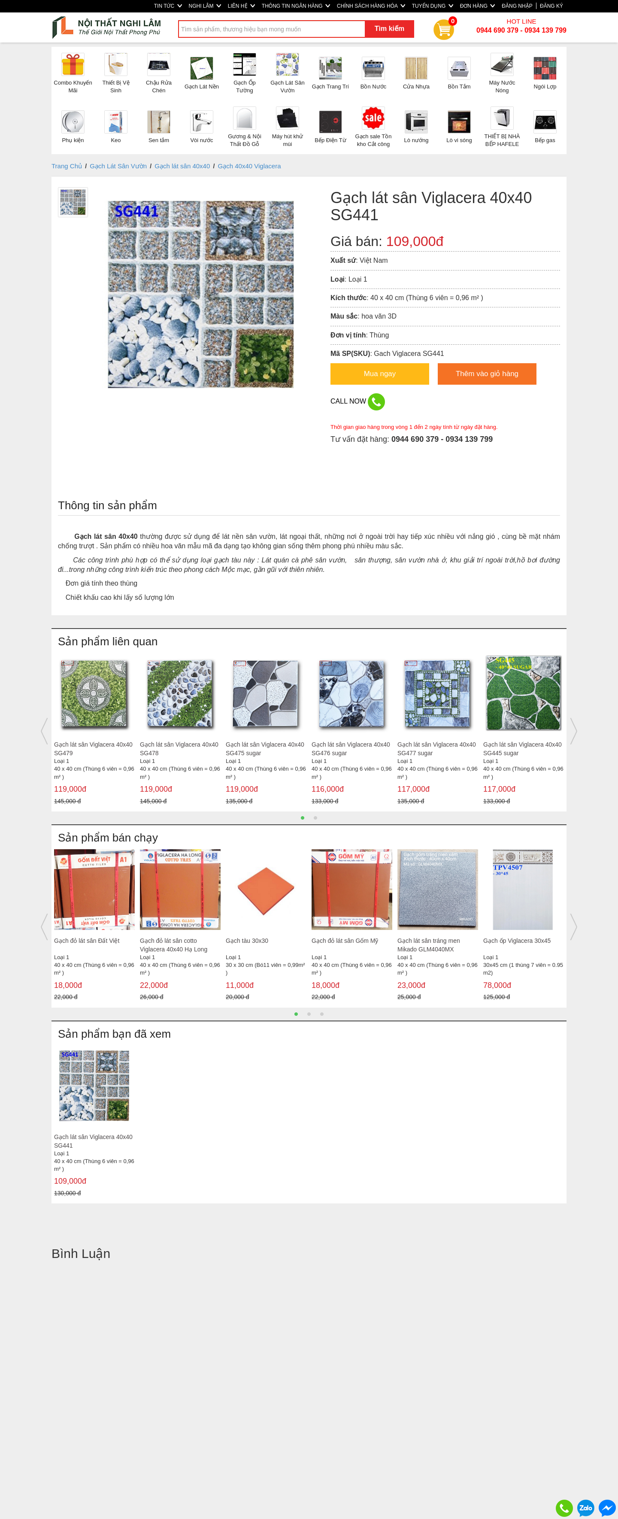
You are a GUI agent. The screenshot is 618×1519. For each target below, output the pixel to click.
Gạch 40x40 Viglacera (249, 166)
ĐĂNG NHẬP (517, 6)
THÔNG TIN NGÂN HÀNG (296, 6)
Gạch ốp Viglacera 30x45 (517, 940)
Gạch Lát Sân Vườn (118, 166)
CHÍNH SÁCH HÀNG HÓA (371, 6)
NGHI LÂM (205, 6)
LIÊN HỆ (241, 6)
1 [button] (302, 818)
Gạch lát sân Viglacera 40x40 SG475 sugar (265, 748)
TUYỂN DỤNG (432, 6)
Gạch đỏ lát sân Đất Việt (86, 940)
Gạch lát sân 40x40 (182, 166)
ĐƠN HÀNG (477, 6)
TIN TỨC (168, 6)
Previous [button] (44, 731)
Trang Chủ (67, 166)
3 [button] (322, 1014)
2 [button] (315, 818)
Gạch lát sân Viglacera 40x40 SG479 (93, 748)
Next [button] (573, 731)
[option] (94, 730)
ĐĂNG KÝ (551, 6)
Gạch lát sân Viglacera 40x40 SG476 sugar (351, 748)
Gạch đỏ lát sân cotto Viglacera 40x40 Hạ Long (173, 945)
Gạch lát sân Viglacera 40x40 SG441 (93, 1141)
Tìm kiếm (389, 28)
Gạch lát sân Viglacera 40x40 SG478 (179, 748)
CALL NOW (357, 401)
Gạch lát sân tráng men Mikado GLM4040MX (428, 945)
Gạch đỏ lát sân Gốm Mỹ (345, 940)
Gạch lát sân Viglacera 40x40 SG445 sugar (522, 748)
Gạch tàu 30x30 (247, 940)
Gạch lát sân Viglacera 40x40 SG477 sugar (436, 748)
